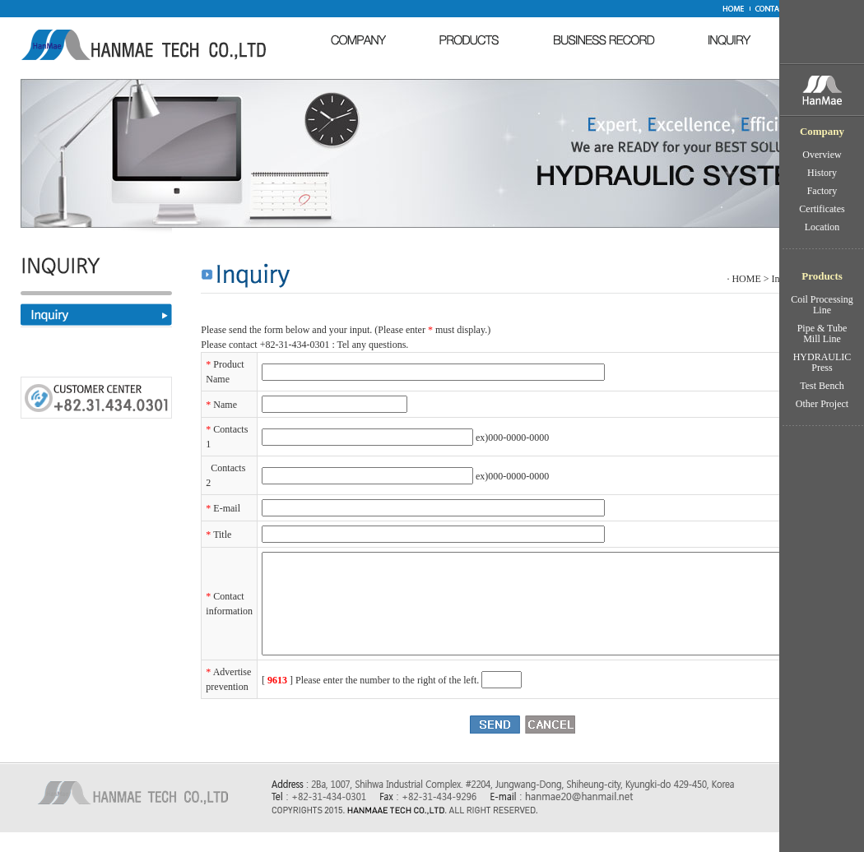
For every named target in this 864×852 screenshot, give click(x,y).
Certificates (821, 209)
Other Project (822, 404)
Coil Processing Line (822, 305)
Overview (821, 154)
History (822, 172)
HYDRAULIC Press (822, 362)
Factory (822, 191)
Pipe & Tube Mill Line (822, 333)
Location (822, 227)
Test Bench (821, 385)
